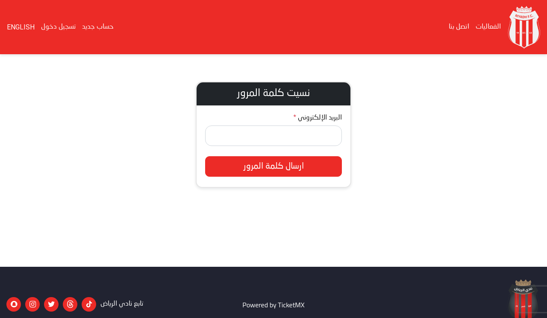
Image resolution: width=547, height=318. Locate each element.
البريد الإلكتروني (320, 117)
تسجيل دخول (58, 26)
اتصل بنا (459, 26)
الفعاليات (488, 26)
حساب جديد (98, 26)
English (21, 27)
